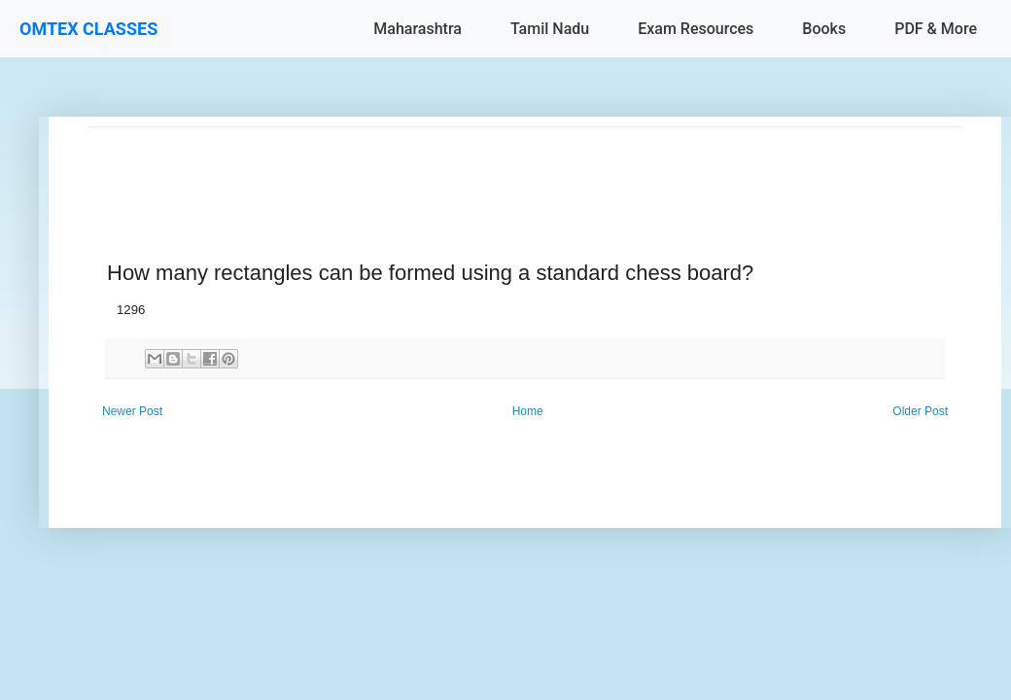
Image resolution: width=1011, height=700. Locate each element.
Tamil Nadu (549, 28)
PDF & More (935, 28)
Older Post (920, 411)
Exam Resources (695, 28)
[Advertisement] (524, 171)
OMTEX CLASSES (88, 28)
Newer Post (132, 411)
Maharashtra (417, 28)
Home (527, 411)
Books (824, 28)
